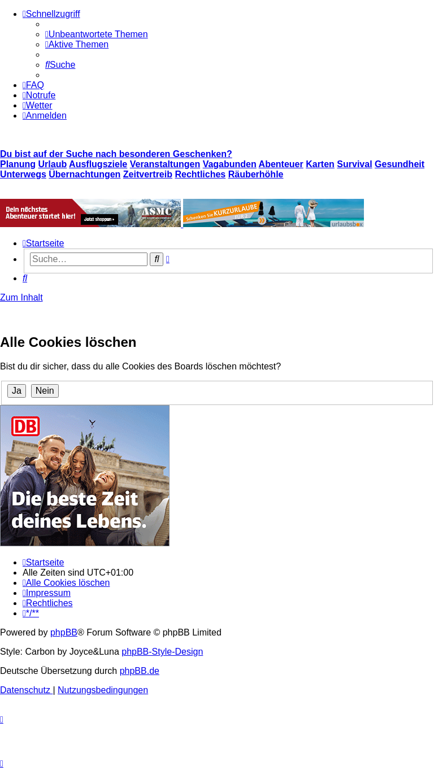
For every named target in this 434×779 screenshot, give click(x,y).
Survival (354, 164)
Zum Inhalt (21, 297)
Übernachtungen (84, 174)
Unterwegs (23, 174)
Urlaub (52, 164)
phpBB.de (139, 671)
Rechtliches (200, 174)
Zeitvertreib (147, 174)
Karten (320, 164)
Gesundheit (399, 164)
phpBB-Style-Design (162, 651)
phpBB (63, 632)
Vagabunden (230, 164)
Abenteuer (281, 164)
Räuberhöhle (256, 174)
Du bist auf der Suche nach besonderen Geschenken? (116, 154)
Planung (18, 164)
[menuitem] (96, 34)
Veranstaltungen (165, 164)
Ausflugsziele (98, 164)
